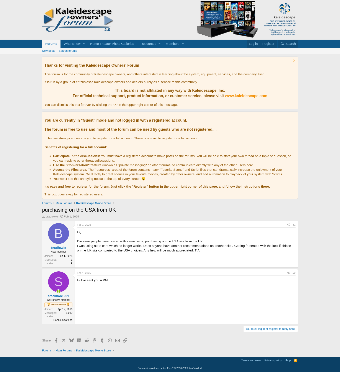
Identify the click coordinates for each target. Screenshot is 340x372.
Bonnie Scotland (63, 320)
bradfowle (52, 216)
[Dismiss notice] (294, 61)
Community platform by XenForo (170, 368)
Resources (148, 43)
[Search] (288, 44)
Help (288, 360)
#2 (294, 273)
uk (71, 263)
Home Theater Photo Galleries (112, 43)
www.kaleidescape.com (246, 96)
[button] (84, 44)
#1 (294, 224)
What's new (72, 43)
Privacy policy (273, 360)
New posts (48, 50)
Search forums (68, 50)
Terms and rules (251, 360)
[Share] (288, 224)
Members (173, 43)
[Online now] (58, 291)
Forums (51, 43)
